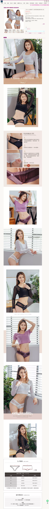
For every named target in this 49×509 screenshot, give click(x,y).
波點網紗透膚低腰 (16, 7)
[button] (22, 19)
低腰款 (8, 7)
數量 (26, 31)
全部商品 (5, 7)
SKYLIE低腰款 (11, 7)
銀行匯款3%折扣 (28, 11)
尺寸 (26, 27)
